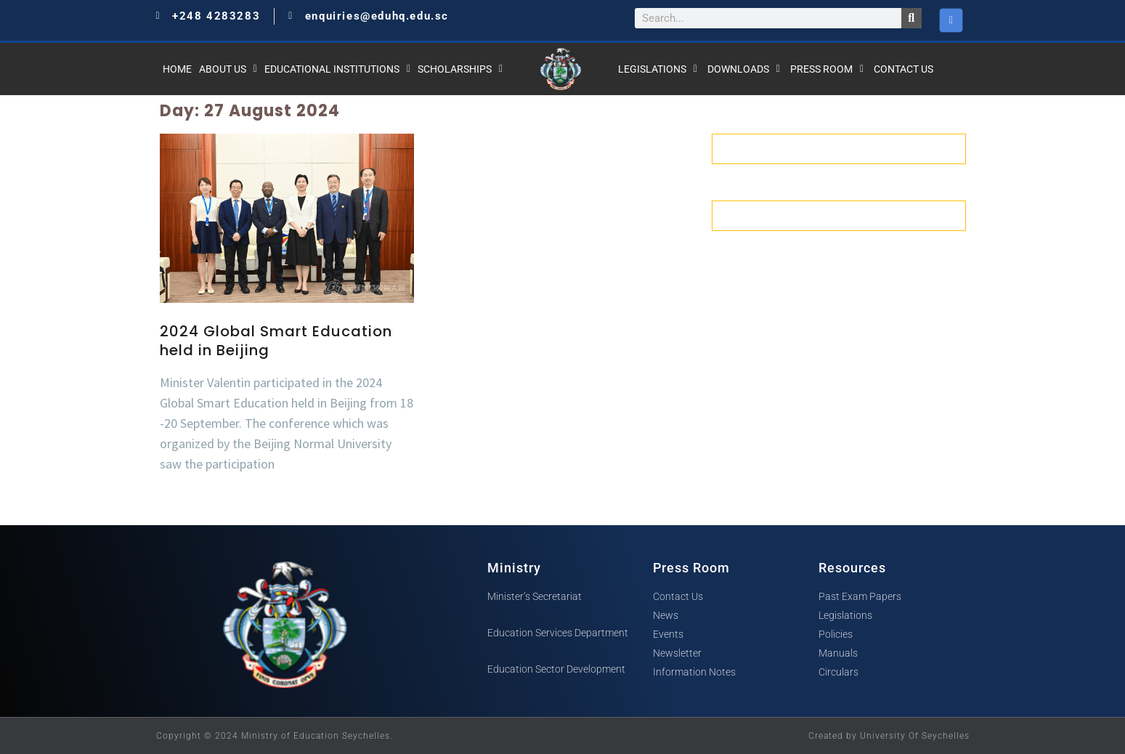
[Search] (911, 18)
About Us (228, 69)
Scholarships (460, 69)
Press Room (827, 69)
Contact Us (903, 69)
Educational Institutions (337, 69)
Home (177, 69)
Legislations (657, 69)
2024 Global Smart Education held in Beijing (276, 340)
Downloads (743, 69)
